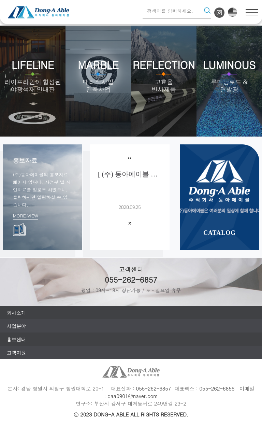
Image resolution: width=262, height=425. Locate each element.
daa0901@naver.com (132, 395)
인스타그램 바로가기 (219, 13)
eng (232, 12)
